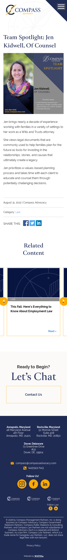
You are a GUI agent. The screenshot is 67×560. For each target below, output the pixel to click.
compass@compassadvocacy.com (33, 463)
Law (18, 212)
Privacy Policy (34, 545)
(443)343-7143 (33, 467)
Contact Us (33, 394)
